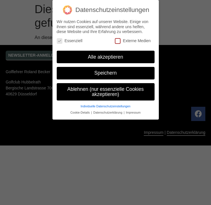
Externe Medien (133, 41)
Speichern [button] (105, 73)
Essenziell (70, 41)
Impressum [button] (133, 112)
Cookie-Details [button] (80, 112)
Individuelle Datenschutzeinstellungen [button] (105, 106)
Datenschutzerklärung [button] (108, 112)
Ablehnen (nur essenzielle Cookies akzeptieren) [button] (105, 91)
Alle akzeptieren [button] (105, 57)
